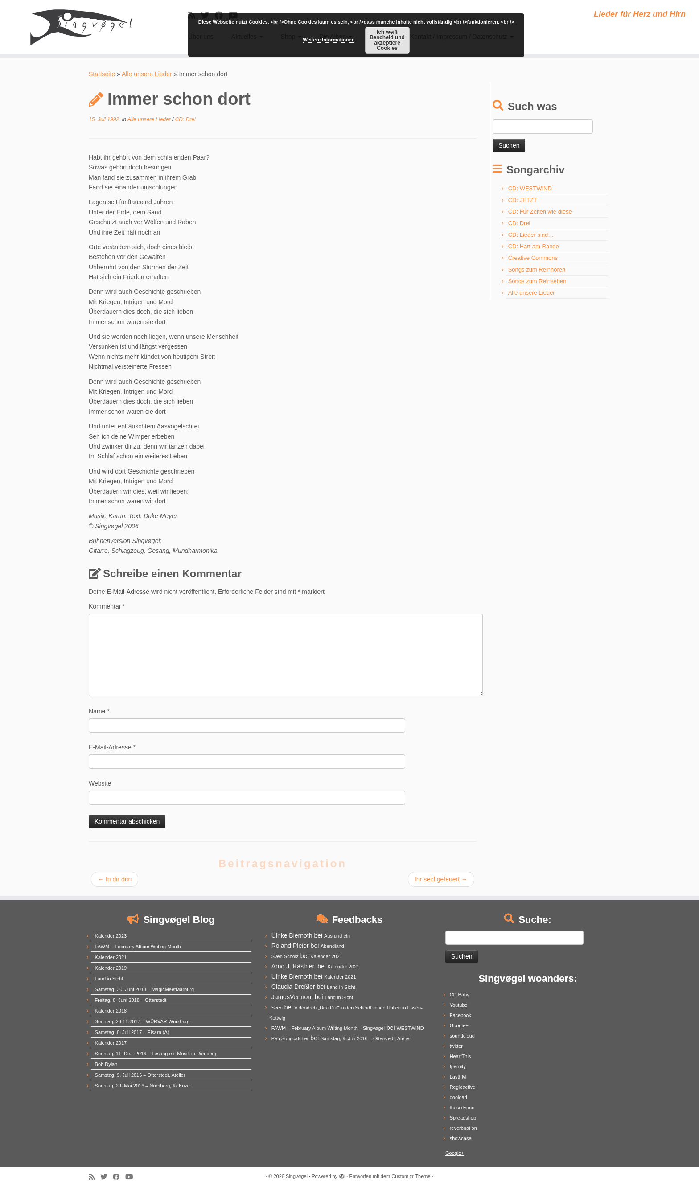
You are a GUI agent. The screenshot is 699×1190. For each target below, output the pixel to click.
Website (100, 783)
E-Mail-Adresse (112, 747)
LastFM (458, 1076)
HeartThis (460, 1056)
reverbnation (463, 1128)
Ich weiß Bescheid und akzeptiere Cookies (387, 40)
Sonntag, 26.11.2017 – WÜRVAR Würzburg (142, 1021)
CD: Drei (185, 119)
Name (99, 711)
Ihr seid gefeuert (441, 879)
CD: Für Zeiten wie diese (540, 211)
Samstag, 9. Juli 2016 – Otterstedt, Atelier (140, 1075)
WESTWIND (410, 1028)
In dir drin (115, 879)
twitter (456, 1046)
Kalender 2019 (111, 968)
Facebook (460, 1015)
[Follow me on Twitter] (106, 1177)
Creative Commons (533, 258)
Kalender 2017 (111, 1043)
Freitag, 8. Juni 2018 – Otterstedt (131, 1000)
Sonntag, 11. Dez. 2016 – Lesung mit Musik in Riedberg (156, 1053)
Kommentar (107, 606)
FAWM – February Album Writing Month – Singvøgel (328, 1028)
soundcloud (462, 1035)
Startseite (102, 74)
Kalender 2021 (111, 957)
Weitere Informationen (329, 39)
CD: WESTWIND (530, 188)
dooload (458, 1097)
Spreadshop (463, 1117)
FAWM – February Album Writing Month (138, 946)
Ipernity (458, 1066)
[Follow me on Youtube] (132, 1177)
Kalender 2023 (111, 936)
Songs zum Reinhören (537, 269)
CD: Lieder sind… (531, 234)
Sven (277, 1007)
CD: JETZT (522, 200)
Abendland (332, 946)
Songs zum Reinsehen (537, 281)
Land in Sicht (109, 978)
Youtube (459, 1005)
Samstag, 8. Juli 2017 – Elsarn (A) (132, 1032)
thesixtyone (462, 1107)
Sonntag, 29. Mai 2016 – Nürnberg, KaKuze (142, 1085)
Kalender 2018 (111, 1010)
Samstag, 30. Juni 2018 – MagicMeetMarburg (144, 989)
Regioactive (462, 1087)
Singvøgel (297, 1176)
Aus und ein (337, 936)
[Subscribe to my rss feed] (94, 1177)
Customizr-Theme (410, 1176)
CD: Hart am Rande (533, 246)
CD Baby (459, 994)
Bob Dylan (106, 1064)
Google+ (459, 1025)
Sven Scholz (285, 956)
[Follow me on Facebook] (119, 1177)
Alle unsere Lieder (147, 74)
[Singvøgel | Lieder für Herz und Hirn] (80, 26)
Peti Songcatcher (290, 1038)
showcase (461, 1138)
